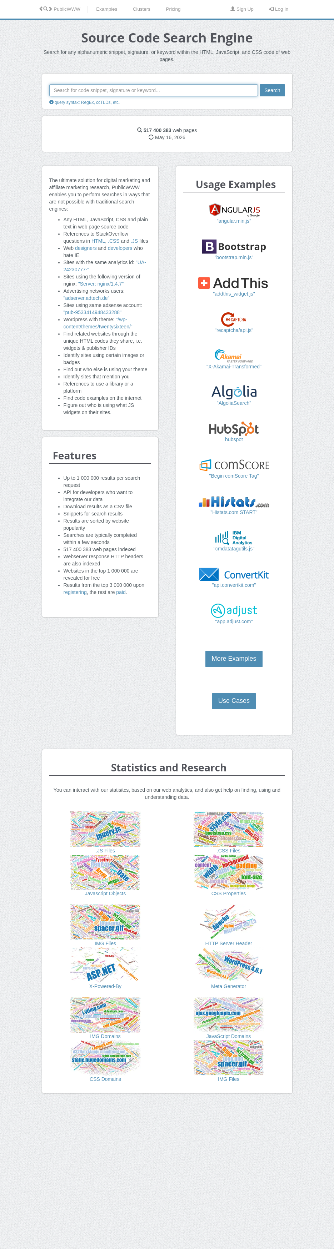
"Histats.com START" (234, 512)
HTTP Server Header (228, 943)
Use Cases (234, 700)
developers (120, 248)
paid (120, 592)
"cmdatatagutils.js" (234, 549)
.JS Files (105, 850)
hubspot (234, 439)
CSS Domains (105, 1079)
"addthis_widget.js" (234, 294)
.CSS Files (228, 850)
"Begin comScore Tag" (234, 476)
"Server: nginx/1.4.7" (101, 284)
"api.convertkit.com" (234, 585)
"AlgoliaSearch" (234, 403)
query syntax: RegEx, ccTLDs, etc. (84, 102)
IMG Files (105, 943)
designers (86, 248)
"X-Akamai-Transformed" (233, 366)
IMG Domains (105, 1036)
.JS (134, 241)
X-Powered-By (105, 986)
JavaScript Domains (228, 1036)
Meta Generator (228, 986)
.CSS (114, 241)
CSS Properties (228, 893)
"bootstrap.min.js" (234, 257)
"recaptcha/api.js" (234, 330)
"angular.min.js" (234, 221)
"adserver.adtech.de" (87, 298)
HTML (98, 241)
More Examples (233, 658)
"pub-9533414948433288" (93, 312)
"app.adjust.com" (234, 621)
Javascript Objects (105, 893)
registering (75, 592)
